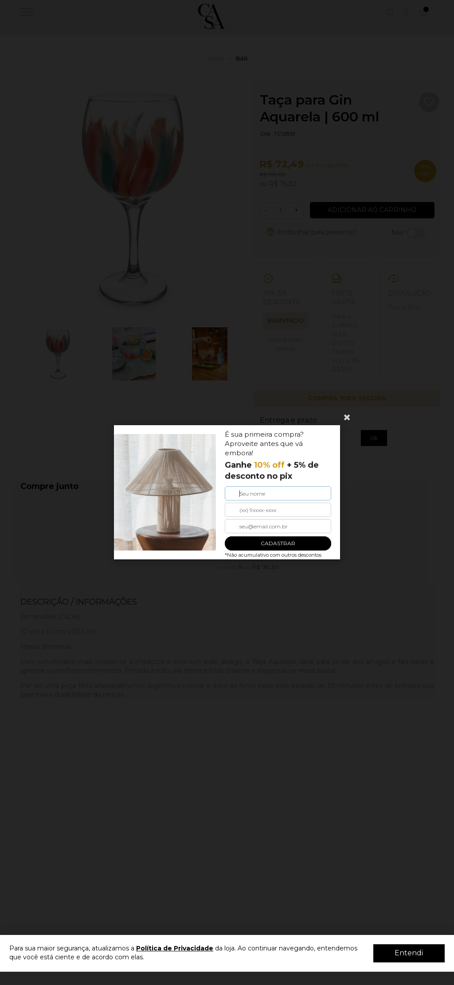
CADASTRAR (278, 543)
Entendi (409, 953)
